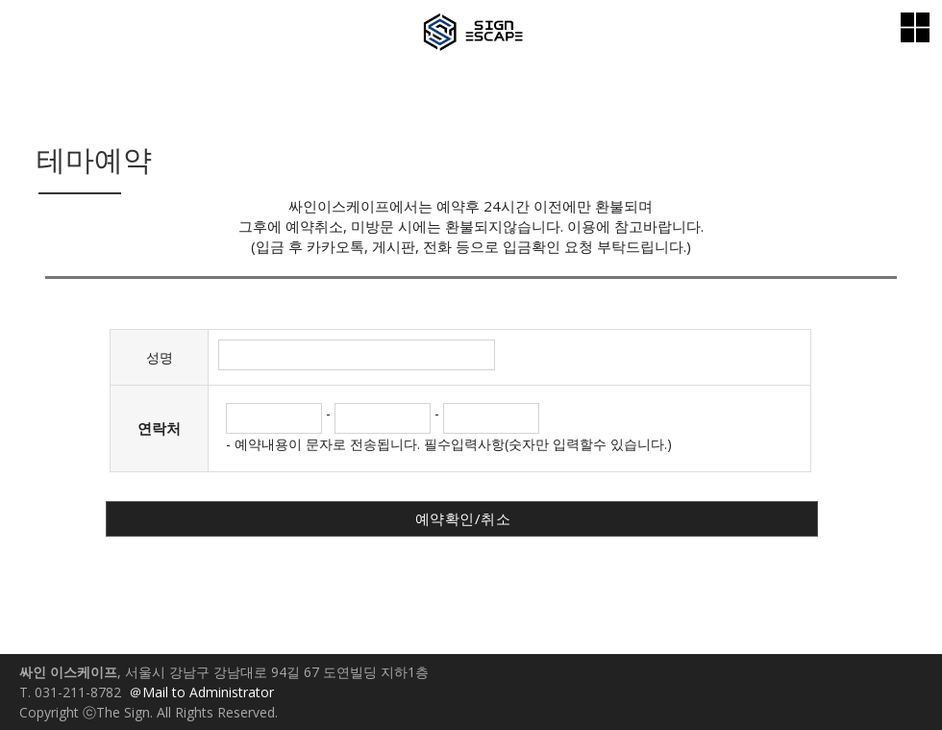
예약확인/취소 (463, 518)
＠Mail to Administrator (201, 692)
